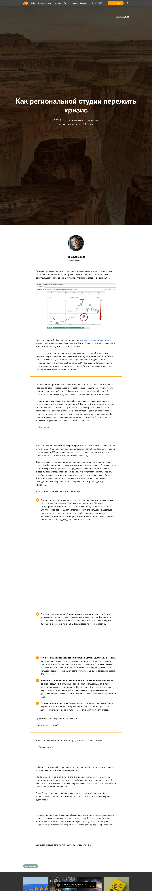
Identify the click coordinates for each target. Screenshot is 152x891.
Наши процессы (44, 3)
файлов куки (78, 886)
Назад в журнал (122, 17)
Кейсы (33, 3)
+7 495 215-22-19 (97, 3)
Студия (66, 3)
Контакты (83, 3)
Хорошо (92, 886)
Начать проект (115, 3)
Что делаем (57, 3)
